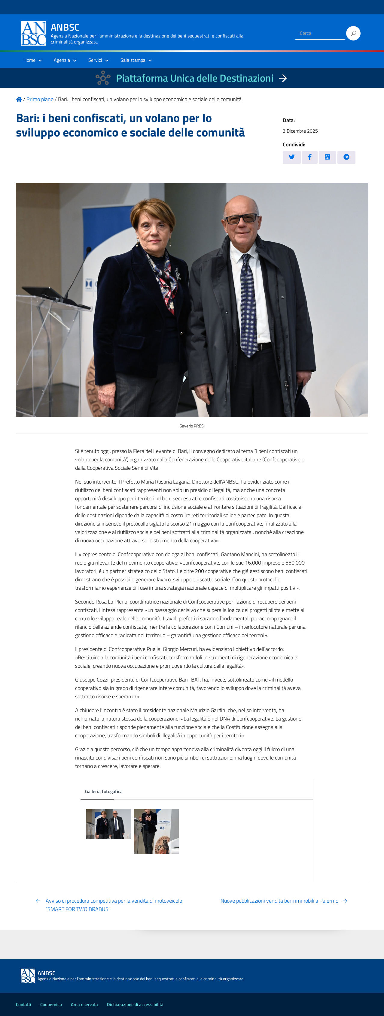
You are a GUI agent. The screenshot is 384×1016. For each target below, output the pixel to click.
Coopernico (51, 1004)
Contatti (23, 1004)
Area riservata (84, 1004)
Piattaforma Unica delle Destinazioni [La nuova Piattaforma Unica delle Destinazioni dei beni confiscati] (194, 77)
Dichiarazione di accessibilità (135, 1004)
